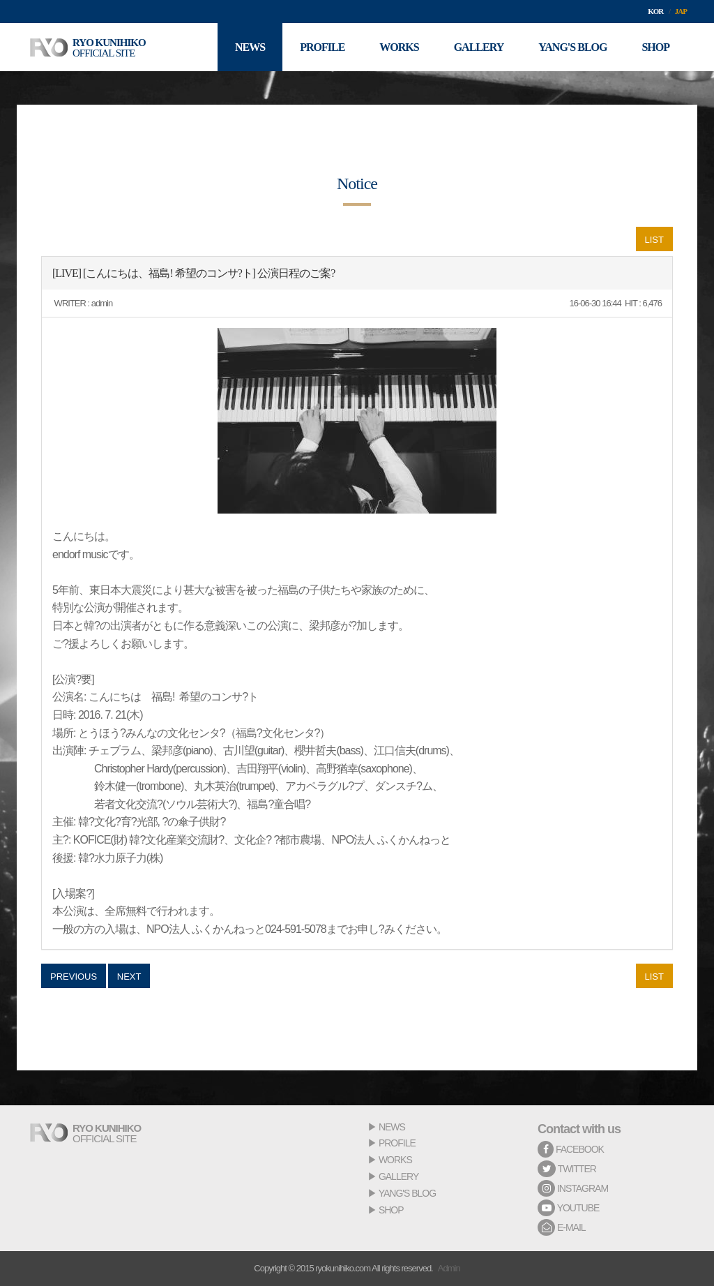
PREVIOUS (73, 976)
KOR (655, 11)
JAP (681, 11)
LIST (654, 239)
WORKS (395, 1159)
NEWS (392, 1126)
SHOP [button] (655, 47)
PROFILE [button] (322, 47)
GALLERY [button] (479, 47)
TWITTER (567, 1168)
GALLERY (398, 1176)
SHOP (391, 1210)
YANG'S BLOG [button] (572, 47)
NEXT (129, 976)
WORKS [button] (398, 47)
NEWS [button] (250, 47)
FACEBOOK (571, 1149)
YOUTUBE (568, 1207)
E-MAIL (562, 1227)
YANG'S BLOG (407, 1193)
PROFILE (397, 1143)
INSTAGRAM (573, 1188)
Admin (449, 1268)
